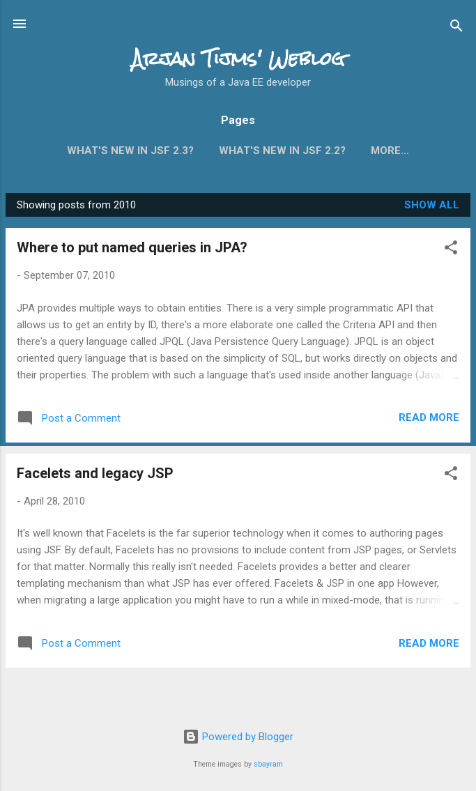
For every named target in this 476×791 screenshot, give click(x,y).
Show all (431, 207)
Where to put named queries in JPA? (132, 250)
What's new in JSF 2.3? (130, 150)
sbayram (268, 764)
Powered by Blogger (238, 736)
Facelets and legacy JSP (95, 476)
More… (390, 150)
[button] (451, 252)
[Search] (456, 28)
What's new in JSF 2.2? (282, 150)
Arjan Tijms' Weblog (238, 58)
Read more (429, 420)
